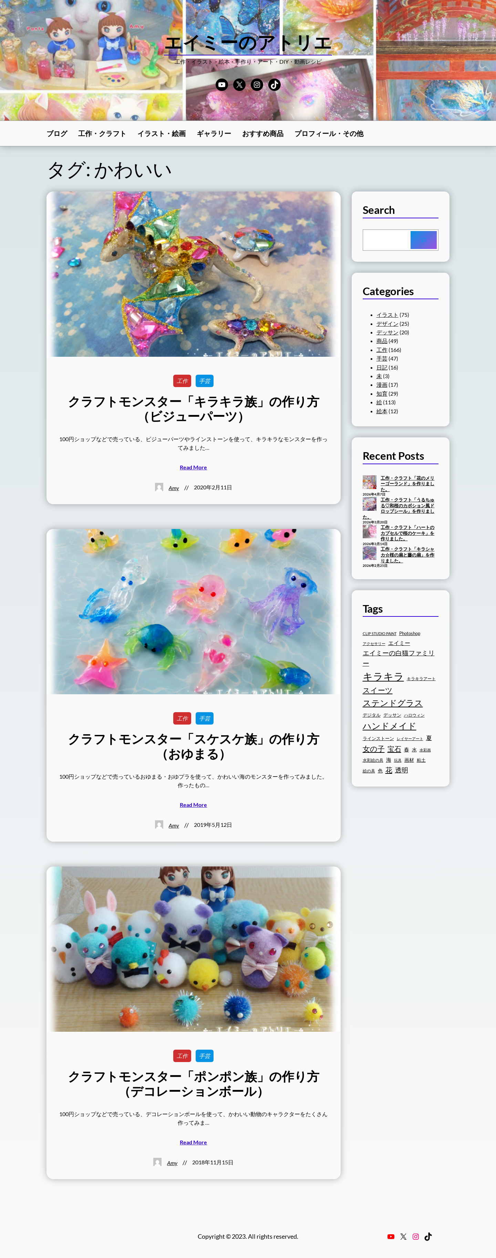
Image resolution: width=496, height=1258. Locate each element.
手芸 (204, 380)
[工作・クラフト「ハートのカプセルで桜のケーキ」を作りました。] (369, 532)
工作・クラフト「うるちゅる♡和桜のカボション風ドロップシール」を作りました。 (399, 508)
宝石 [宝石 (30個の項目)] (394, 749)
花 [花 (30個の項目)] (388, 770)
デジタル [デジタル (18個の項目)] (372, 715)
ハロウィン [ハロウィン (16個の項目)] (414, 715)
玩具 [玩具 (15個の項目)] (398, 760)
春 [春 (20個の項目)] (406, 749)
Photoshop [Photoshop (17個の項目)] (409, 633)
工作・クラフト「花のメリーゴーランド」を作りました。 (407, 483)
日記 (382, 367)
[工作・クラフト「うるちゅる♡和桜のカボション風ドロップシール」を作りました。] (369, 504)
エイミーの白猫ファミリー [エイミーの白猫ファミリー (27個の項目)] (399, 658)
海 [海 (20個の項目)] (388, 760)
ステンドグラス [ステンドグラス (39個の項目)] (393, 703)
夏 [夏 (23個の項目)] (429, 738)
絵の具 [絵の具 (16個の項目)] (369, 771)
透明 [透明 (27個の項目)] (401, 770)
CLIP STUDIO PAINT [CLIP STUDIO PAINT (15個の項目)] (379, 633)
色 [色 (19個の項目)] (380, 770)
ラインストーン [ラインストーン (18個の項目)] (378, 738)
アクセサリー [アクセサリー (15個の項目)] (374, 643)
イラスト (387, 314)
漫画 (382, 384)
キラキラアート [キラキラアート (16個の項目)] (421, 678)
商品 (382, 340)
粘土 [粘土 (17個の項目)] (421, 760)
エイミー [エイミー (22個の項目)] (399, 643)
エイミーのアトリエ (248, 42)
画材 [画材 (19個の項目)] (409, 760)
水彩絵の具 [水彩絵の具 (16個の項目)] (373, 760)
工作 (182, 380)
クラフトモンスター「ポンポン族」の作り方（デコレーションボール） (193, 1084)
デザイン (387, 323)
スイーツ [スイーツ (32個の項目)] (378, 690)
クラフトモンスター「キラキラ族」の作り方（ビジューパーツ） (193, 409)
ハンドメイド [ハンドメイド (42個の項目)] (389, 726)
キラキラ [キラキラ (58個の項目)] (383, 676)
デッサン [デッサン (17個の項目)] (392, 715)
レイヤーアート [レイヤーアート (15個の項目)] (410, 738)
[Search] (424, 240)
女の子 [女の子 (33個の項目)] (374, 748)
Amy (174, 488)
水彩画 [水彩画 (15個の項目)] (425, 750)
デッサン (387, 332)
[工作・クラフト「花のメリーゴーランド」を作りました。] (369, 482)
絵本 (382, 411)
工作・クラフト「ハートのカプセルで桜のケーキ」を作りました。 (407, 532)
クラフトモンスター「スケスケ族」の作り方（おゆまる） (193, 746)
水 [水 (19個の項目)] (414, 749)
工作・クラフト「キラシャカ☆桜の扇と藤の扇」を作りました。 (407, 554)
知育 (382, 393)
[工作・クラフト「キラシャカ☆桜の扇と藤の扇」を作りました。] (369, 553)
